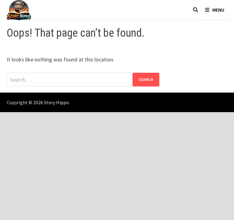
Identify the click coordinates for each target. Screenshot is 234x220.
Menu (214, 10)
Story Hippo (56, 102)
